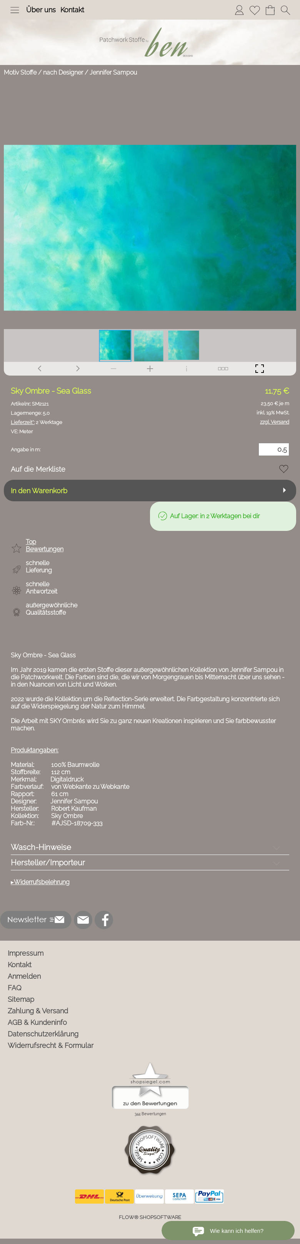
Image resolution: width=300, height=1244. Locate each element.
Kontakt (72, 10)
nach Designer (63, 72)
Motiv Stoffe (20, 72)
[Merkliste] (254, 10)
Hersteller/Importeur (48, 862)
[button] (15, 10)
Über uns (41, 10)
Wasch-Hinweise (41, 847)
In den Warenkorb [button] (39, 491)
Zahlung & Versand (38, 1011)
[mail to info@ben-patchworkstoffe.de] (83, 920)
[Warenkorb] (270, 10)
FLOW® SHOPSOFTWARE (150, 1217)
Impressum (25, 953)
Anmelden (24, 976)
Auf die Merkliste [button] (38, 469)
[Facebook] (103, 920)
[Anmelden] (239, 10)
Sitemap (21, 999)
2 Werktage (36, 422)
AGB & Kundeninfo (37, 1022)
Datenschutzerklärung (43, 1034)
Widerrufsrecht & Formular (50, 1045)
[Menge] (273, 449)
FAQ (15, 988)
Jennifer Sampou (113, 72)
